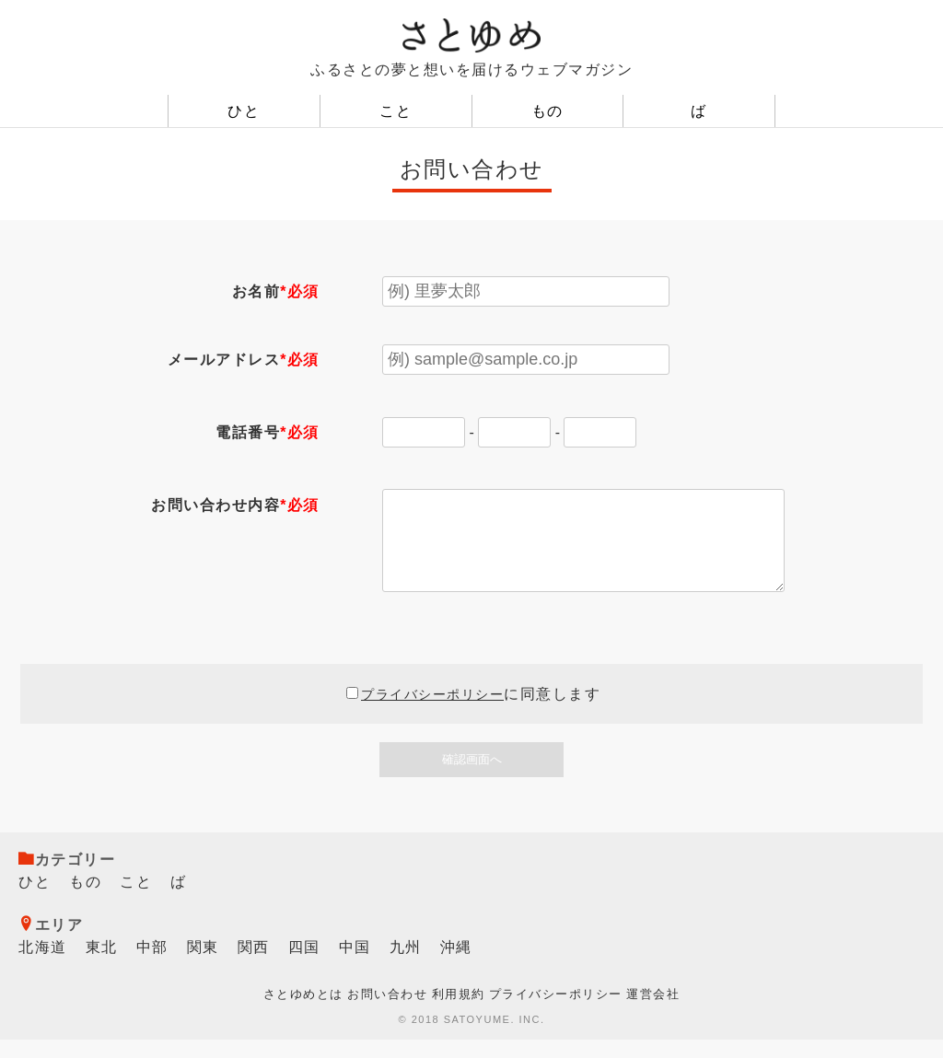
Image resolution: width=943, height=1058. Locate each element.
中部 (152, 965)
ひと (243, 111)
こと (395, 111)
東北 (102, 965)
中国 (355, 965)
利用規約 (458, 1012)
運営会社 (653, 1012)
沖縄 (456, 965)
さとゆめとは (303, 1012)
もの (547, 111)
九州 (406, 965)
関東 (203, 965)
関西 (254, 965)
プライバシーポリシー (432, 712)
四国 (304, 965)
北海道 (42, 965)
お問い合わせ (387, 1012)
